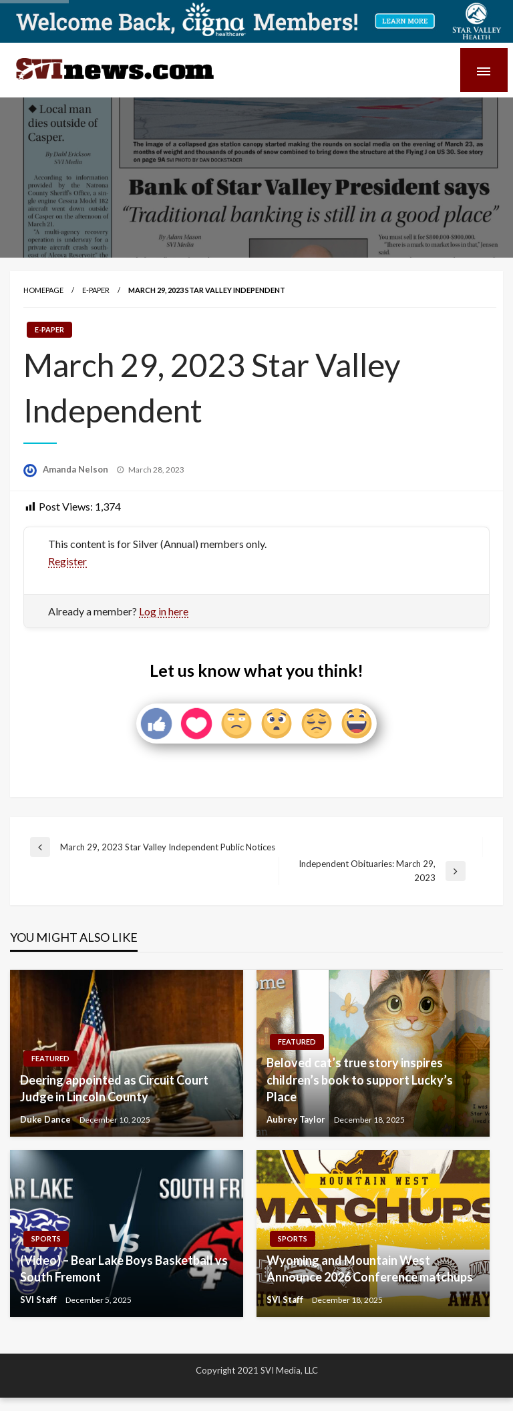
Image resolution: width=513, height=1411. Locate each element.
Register (67, 561)
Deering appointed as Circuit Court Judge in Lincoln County (114, 1088)
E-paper (96, 290)
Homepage (43, 290)
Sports (46, 1238)
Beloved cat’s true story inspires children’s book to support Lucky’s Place (360, 1079)
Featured (50, 1058)
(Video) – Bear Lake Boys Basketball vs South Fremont (124, 1268)
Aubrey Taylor (297, 1119)
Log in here (163, 611)
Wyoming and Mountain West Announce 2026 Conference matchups (370, 1268)
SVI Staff (39, 1299)
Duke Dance (46, 1119)
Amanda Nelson (76, 469)
